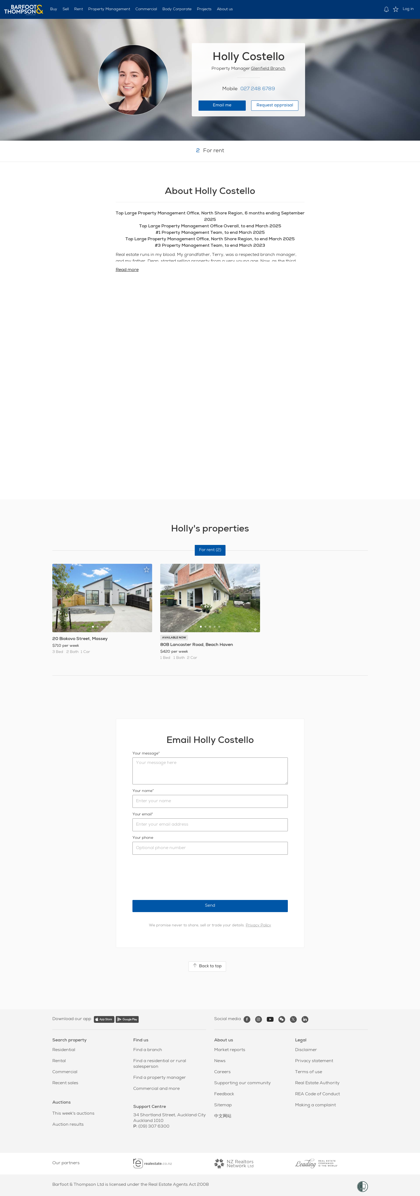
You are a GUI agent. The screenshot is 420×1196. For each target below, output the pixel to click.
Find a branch (147, 1050)
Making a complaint (315, 1105)
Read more (127, 270)
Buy (53, 9)
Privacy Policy (258, 925)
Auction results (68, 1125)
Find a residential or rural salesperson (159, 1064)
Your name (142, 791)
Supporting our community (242, 1083)
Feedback (224, 1094)
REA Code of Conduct (317, 1094)
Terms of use (308, 1072)
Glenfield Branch (268, 69)
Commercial (146, 9)
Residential (63, 1050)
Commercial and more (156, 1089)
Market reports (229, 1050)
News (220, 1061)
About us (225, 9)
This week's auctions (73, 1114)
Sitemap (223, 1105)
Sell (66, 9)
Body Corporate (177, 9)
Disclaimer (306, 1050)
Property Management (109, 9)
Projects (204, 9)
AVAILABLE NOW (174, 638)
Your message (145, 754)
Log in (408, 9)
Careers (222, 1072)
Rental (59, 1061)
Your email (142, 814)
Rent (78, 9)
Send (210, 906)
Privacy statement (314, 1061)
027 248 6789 (257, 89)
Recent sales (65, 1083)
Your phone (142, 838)
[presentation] (173, 877)
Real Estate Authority (317, 1083)
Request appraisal (275, 105)
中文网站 (222, 1116)
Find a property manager (159, 1078)
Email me (222, 105)
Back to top (207, 966)
